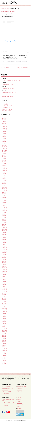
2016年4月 (4, 321)
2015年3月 (4, 343)
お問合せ (19, 406)
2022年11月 (4, 188)
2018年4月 (4, 281)
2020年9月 (4, 232)
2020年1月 (4, 246)
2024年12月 (4, 146)
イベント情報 (19, 391)
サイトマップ (19, 404)
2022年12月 (4, 187)
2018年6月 (4, 278)
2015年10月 (4, 331)
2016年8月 (4, 315)
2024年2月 (4, 163)
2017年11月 (4, 289)
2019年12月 (4, 247)
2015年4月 (4, 341)
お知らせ (19, 397)
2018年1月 (4, 286)
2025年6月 (4, 136)
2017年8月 (4, 294)
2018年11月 (4, 269)
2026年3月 (4, 121)
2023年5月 (4, 178)
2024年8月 (4, 153)
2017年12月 (4, 288)
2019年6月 (4, 257)
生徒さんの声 (5, 390)
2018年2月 (4, 284)
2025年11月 (4, 128)
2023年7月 (4, 175)
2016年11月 (4, 310)
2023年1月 (4, 185)
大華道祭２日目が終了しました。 (10, 92)
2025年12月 (4, 126)
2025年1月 (4, 145)
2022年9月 (4, 192)
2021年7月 (4, 215)
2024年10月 (4, 150)
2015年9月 (4, 333)
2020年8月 (4, 234)
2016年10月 (4, 311)
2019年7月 (4, 256)
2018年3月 (4, 283)
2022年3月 (4, 202)
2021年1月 (4, 225)
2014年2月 (4, 363)
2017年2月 (4, 305)
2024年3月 (4, 161)
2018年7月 (4, 276)
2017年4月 (4, 301)
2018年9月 (4, 273)
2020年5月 (4, 239)
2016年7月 (4, 316)
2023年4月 (4, 180)
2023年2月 (4, 183)
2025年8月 (4, 133)
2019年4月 (4, 261)
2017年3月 (4, 303)
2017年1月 (4, 306)
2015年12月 (4, 328)
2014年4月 (4, 360)
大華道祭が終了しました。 (8, 84)
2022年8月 (4, 193)
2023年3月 (4, 182)
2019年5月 (4, 259)
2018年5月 (4, 279)
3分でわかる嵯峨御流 (6, 386)
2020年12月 (4, 227)
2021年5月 (4, 219)
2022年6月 (4, 197)
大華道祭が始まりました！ (8, 96)
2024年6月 (4, 156)
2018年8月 (4, 274)
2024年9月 (4, 151)
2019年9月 (4, 252)
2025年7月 (4, 135)
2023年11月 (4, 168)
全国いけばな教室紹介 (7, 391)
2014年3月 (4, 362)
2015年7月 (4, 336)
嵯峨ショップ (19, 403)
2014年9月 (4, 353)
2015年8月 (4, 335)
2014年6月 (4, 357)
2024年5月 (4, 158)
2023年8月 (4, 173)
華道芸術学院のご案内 (21, 386)
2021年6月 (4, 217)
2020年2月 (4, 244)
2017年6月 (4, 298)
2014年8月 (4, 355)
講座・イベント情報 (6, 110)
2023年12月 (4, 167)
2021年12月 (4, 207)
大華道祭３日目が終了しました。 (10, 88)
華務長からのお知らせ (7, 109)
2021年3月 (4, 222)
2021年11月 (4, 209)
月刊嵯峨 (19, 399)
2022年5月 (4, 199)
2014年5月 (4, 358)
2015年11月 (4, 330)
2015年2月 (4, 345)
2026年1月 (4, 125)
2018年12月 (4, 267)
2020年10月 (4, 230)
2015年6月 (4, 338)
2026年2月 (4, 123)
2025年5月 (4, 138)
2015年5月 (4, 340)
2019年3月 (4, 262)
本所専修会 (19, 388)
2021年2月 (4, 224)
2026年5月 (4, 118)
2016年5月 (4, 320)
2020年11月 (4, 229)
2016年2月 (4, 325)
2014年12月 (4, 348)
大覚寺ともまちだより (7, 105)
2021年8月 (4, 214)
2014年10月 (4, 352)
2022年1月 (4, 205)
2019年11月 (4, 249)
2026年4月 (4, 119)
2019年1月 (4, 266)
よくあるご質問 (5, 393)
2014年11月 (4, 350)
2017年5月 (4, 299)
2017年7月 (4, 296)
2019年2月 (4, 264)
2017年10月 (4, 291)
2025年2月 (4, 143)
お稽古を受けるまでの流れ (7, 388)
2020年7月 (4, 236)
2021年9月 (4, 212)
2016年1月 (4, 326)
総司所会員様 (19, 408)
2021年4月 (4, 220)
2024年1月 (4, 165)
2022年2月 (4, 204)
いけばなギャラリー (21, 401)
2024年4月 (4, 160)
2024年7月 (4, 155)
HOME (3, 8)
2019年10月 (4, 251)
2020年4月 (4, 241)
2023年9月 (4, 172)
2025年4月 (4, 140)
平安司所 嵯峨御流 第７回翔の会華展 (11, 80)
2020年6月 (4, 237)
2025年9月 (4, 131)
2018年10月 (4, 271)
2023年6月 (4, 177)
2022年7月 (4, 195)
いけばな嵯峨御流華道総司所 (9, 61)
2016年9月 (4, 313)
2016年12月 (4, 308)
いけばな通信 (7, 8)
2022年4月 (4, 200)
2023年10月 (4, 170)
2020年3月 (4, 242)
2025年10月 (4, 130)
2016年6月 (4, 318)
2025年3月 (4, 141)
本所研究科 (19, 390)
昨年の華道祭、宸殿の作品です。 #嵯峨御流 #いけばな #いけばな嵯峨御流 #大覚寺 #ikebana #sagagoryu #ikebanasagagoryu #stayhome (15, 57)
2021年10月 (4, 210)
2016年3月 (4, 323)
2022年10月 (4, 190)
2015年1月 (4, 347)
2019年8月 (4, 254)
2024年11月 (4, 148)
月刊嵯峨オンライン (6, 107)
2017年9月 (4, 293)
